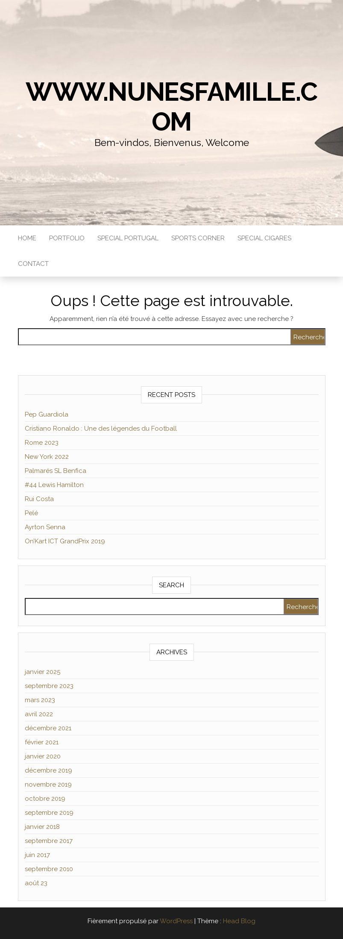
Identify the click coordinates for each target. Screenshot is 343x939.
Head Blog (239, 921)
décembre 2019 (48, 770)
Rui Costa (39, 499)
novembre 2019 (48, 784)
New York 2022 (47, 457)
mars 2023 (40, 700)
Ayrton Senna (45, 527)
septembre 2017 (49, 841)
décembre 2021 (48, 728)
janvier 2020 (43, 756)
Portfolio (67, 238)
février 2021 (42, 742)
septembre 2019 (49, 813)
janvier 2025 (42, 672)
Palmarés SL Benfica (55, 471)
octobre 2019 (45, 798)
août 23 (36, 883)
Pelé (31, 513)
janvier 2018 (42, 827)
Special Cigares (264, 238)
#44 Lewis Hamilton (54, 485)
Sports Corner (198, 238)
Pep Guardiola (46, 414)
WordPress (176, 921)
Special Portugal (127, 238)
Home (27, 238)
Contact (33, 264)
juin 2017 (37, 855)
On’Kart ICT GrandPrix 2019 (65, 541)
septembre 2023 (49, 686)
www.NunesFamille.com (171, 107)
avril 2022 (39, 714)
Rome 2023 (42, 442)
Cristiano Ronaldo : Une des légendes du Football (101, 428)
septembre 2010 (49, 869)
